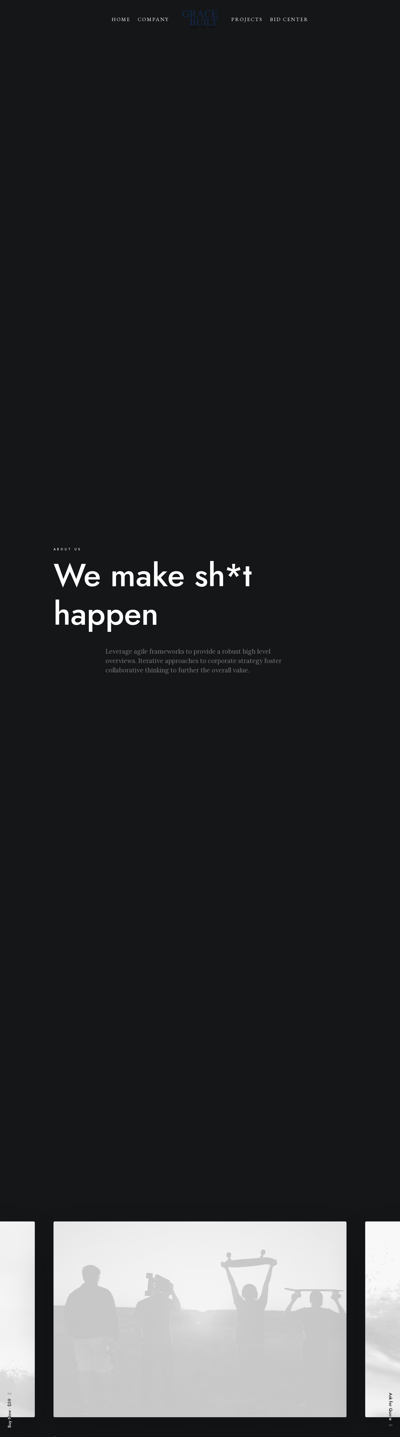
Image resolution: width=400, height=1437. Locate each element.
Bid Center (289, 19)
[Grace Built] (200, 19)
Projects (247, 19)
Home (120, 19)
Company (153, 19)
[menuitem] (121, 19)
